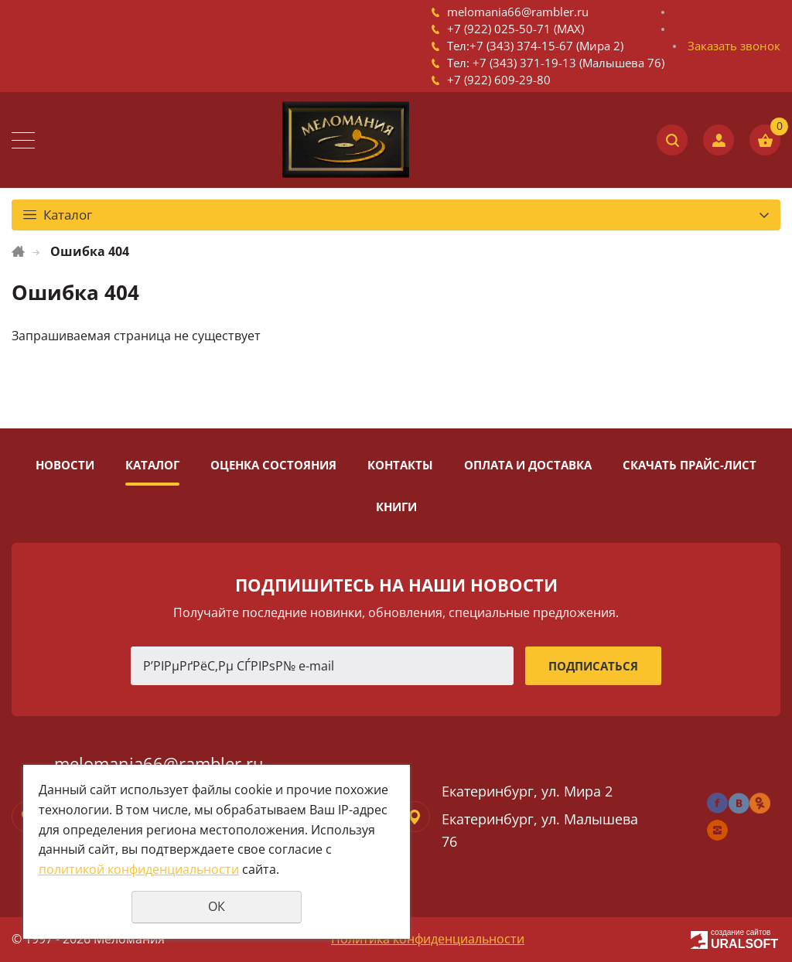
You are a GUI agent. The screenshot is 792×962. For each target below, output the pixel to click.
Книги (396, 506)
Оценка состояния (273, 464)
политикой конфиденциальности (139, 869)
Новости (65, 464)
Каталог (152, 464)
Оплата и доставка (528, 464)
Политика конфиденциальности (427, 938)
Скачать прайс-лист (689, 464)
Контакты (400, 464)
